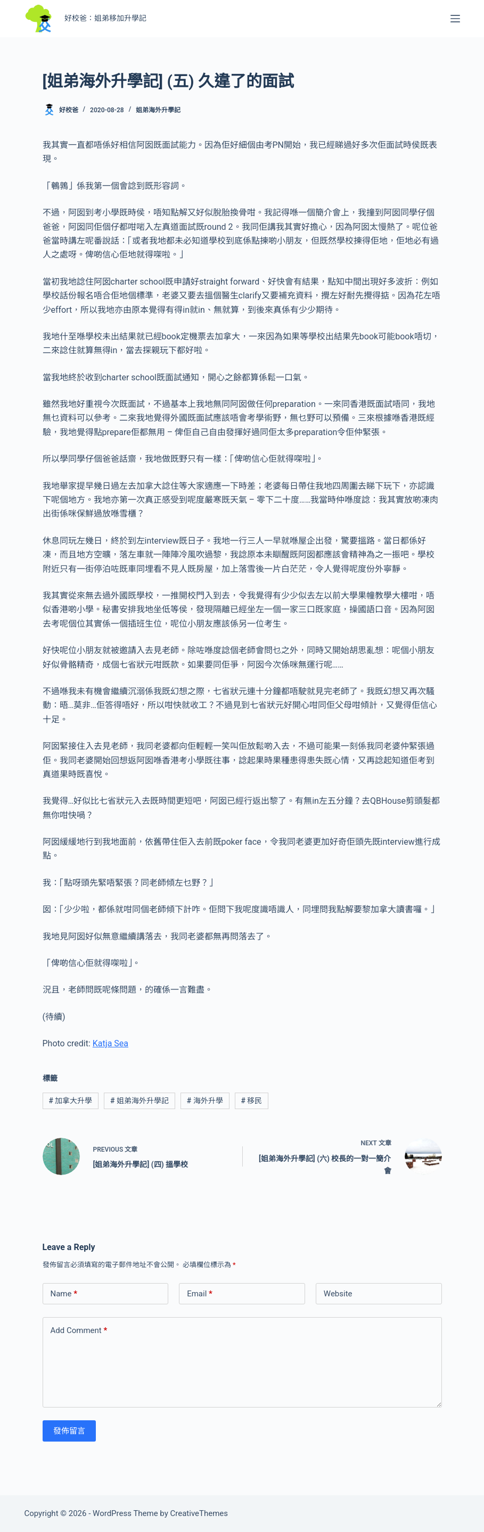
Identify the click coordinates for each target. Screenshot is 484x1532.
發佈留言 (69, 1431)
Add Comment (79, 1330)
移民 (251, 1100)
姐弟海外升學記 (158, 110)
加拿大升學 (70, 1100)
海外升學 (205, 1100)
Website (338, 1293)
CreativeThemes (199, 1513)
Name (64, 1294)
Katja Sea (110, 1043)
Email (199, 1294)
